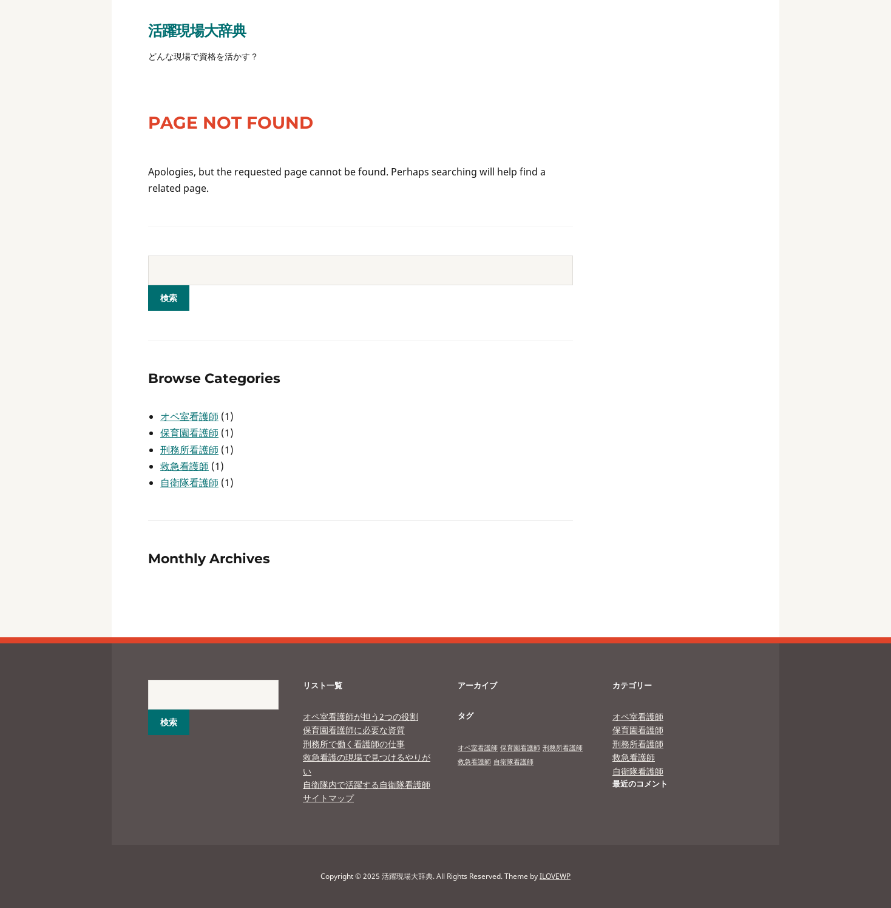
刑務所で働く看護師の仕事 (354, 744)
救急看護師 (184, 466)
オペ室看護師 (189, 416)
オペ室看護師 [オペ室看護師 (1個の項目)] (478, 748)
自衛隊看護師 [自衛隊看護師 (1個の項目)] (513, 761)
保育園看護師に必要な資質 (354, 730)
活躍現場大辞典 (197, 30)
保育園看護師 (189, 432)
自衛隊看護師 (189, 482)
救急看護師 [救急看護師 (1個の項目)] (474, 761)
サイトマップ (328, 798)
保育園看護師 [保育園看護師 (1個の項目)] (520, 748)
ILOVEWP (555, 876)
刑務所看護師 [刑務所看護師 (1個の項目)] (563, 748)
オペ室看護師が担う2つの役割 (360, 716)
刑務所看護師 (189, 449)
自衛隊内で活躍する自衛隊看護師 (366, 784)
